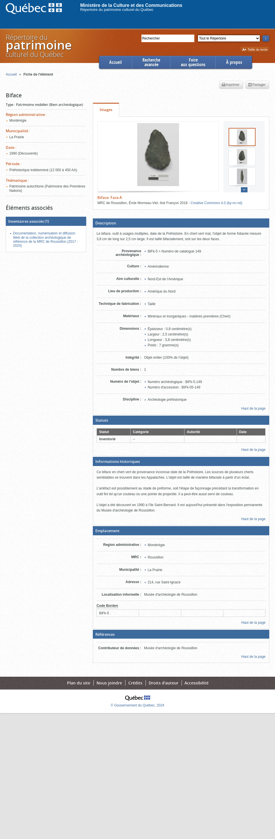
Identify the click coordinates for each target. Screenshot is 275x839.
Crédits (135, 683)
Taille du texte (255, 50)
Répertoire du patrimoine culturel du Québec (117, 9)
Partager (257, 85)
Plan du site (78, 683)
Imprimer (230, 85)
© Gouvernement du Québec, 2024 (137, 705)
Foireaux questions (193, 62)
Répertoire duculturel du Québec (38, 45)
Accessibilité (196, 683)
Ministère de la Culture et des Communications (131, 5)
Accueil (115, 62)
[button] (181, 223)
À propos (234, 62)
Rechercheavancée (151, 62)
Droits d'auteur (163, 683)
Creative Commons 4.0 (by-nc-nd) (216, 203)
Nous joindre (109, 683)
